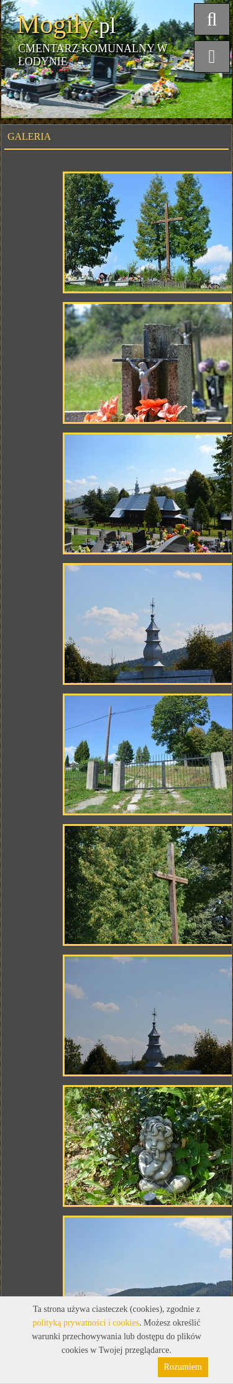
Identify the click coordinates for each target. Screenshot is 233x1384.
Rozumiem (183, 1367)
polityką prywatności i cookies (86, 1322)
